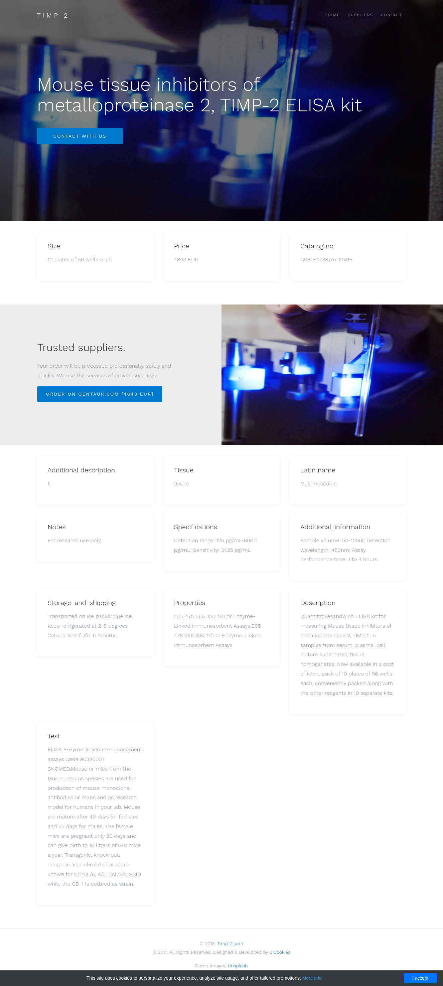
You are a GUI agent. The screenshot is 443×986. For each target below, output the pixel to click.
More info (312, 978)
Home (333, 15)
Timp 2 (53, 15)
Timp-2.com (230, 943)
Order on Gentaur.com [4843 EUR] (100, 394)
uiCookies (280, 952)
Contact (391, 15)
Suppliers (360, 15)
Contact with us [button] (79, 136)
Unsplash (238, 965)
